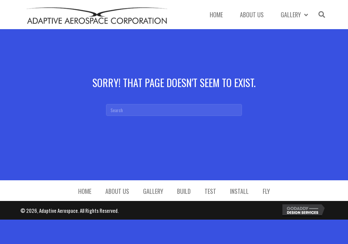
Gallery (153, 191)
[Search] (174, 110)
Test (210, 191)
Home (84, 191)
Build (184, 191)
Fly (266, 191)
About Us (117, 191)
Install (239, 191)
